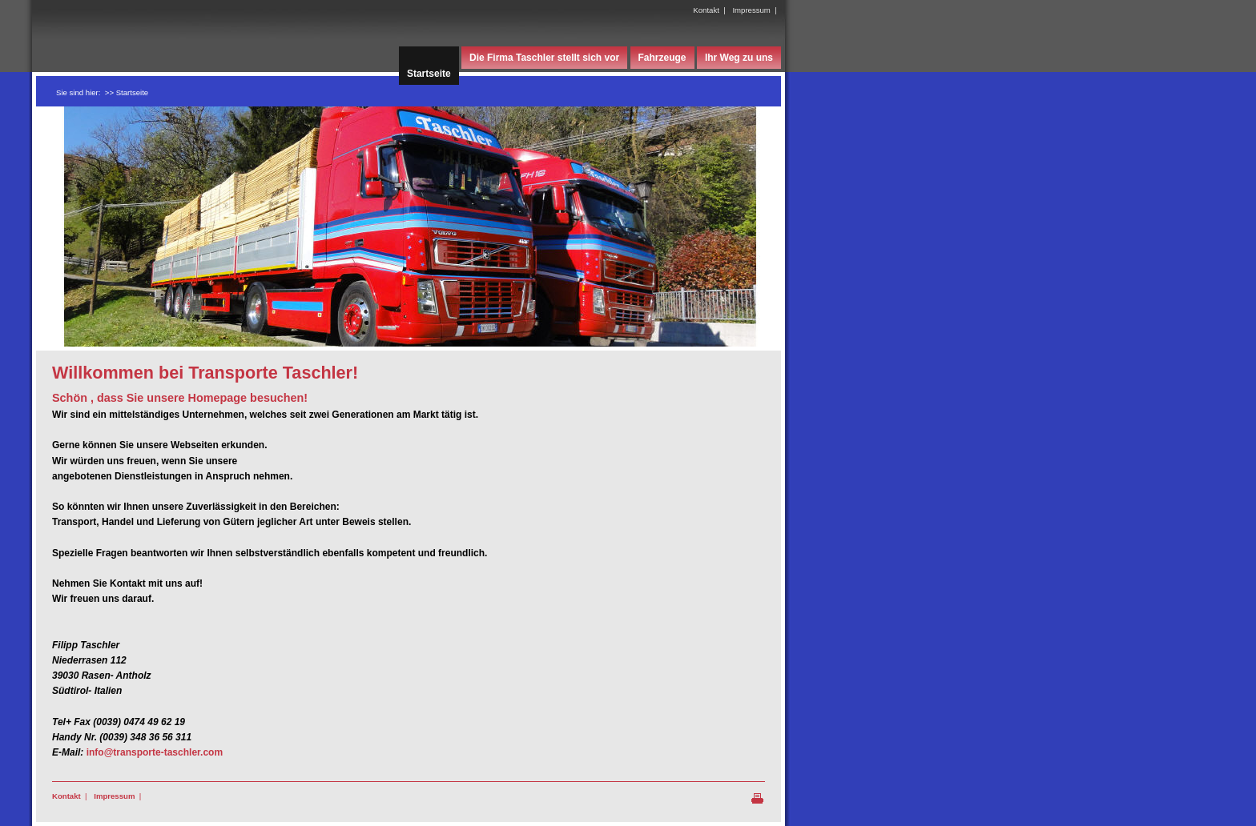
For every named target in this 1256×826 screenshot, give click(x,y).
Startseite (429, 73)
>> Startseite (126, 92)
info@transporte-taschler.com (155, 752)
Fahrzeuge (662, 57)
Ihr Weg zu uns (739, 57)
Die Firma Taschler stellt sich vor (544, 57)
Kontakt (706, 10)
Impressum (751, 10)
